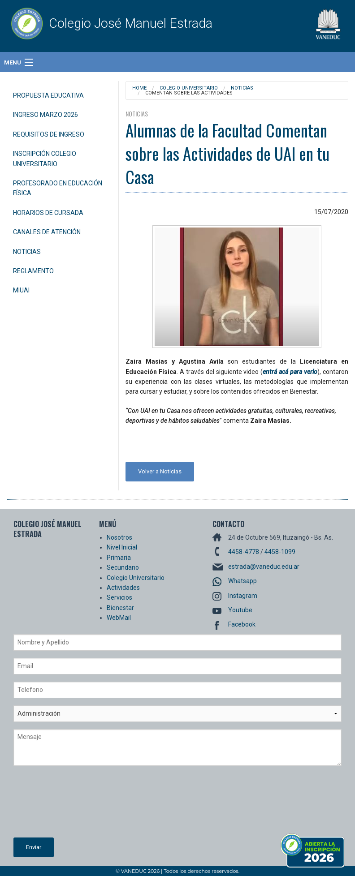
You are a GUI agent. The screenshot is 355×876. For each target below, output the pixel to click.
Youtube (240, 610)
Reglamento (33, 271)
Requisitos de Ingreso (48, 134)
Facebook (241, 624)
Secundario (123, 567)
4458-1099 (279, 551)
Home (139, 88)
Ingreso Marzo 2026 (45, 114)
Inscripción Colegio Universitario (44, 158)
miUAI (21, 290)
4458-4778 (243, 551)
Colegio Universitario (189, 88)
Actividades (123, 587)
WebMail (119, 617)
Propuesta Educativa (48, 95)
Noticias (27, 251)
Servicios (119, 597)
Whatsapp (242, 580)
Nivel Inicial (122, 547)
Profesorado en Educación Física (57, 188)
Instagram (242, 595)
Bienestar (120, 607)
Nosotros (119, 537)
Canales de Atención (47, 232)
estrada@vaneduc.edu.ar (263, 566)
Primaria (119, 557)
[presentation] (50, 805)
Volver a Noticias (160, 471)
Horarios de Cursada (48, 212)
